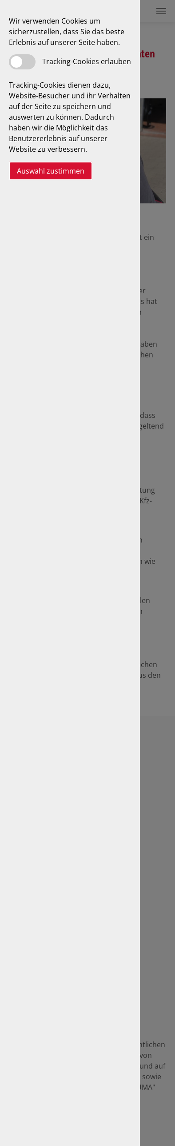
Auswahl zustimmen (50, 171)
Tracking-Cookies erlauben (86, 61)
